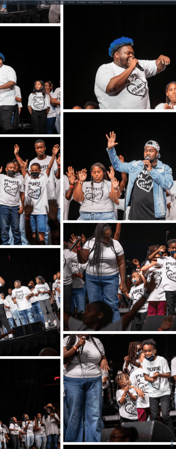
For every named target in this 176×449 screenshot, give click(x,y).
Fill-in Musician (81, 2)
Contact (63, 2)
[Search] (120, 2)
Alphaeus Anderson (94, 2)
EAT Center (71, 2)
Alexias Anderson (108, 2)
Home (57, 2)
